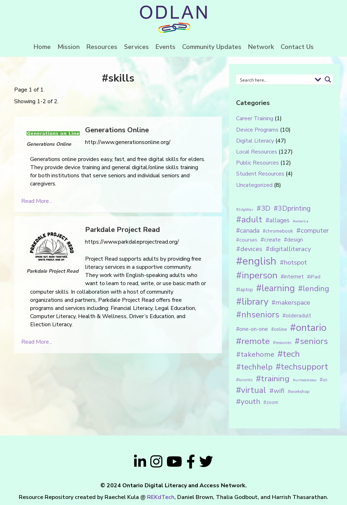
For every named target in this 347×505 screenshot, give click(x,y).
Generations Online (117, 130)
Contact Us (297, 47)
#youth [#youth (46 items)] (248, 401)
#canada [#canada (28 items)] (247, 230)
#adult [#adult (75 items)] (249, 219)
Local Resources (256, 152)
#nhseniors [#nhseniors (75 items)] (257, 314)
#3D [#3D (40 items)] (263, 208)
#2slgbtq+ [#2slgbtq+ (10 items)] (244, 209)
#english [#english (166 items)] (256, 261)
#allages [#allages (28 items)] (277, 220)
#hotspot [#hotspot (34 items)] (293, 262)
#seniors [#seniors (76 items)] (311, 341)
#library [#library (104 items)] (252, 301)
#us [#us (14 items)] (324, 380)
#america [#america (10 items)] (300, 221)
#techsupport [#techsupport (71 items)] (302, 366)
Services (136, 47)
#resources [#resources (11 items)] (282, 342)
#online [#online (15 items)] (279, 329)
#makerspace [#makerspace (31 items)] (291, 302)
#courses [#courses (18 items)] (246, 239)
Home (42, 47)
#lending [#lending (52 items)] (313, 288)
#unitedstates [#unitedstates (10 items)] (305, 380)
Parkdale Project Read (122, 229)
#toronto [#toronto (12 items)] (244, 380)
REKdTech (160, 497)
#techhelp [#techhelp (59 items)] (254, 366)
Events (165, 47)
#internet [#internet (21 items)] (292, 276)
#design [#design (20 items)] (293, 239)
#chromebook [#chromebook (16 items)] (278, 231)
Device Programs (257, 130)
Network (261, 47)
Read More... (36, 201)
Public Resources (257, 163)
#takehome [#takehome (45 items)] (255, 354)
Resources (101, 47)
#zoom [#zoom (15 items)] (270, 402)
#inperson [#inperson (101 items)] (257, 275)
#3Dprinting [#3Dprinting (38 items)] (292, 208)
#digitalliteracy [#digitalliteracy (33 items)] (288, 248)
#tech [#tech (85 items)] (289, 354)
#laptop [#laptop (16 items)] (244, 289)
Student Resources (260, 174)
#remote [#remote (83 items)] (253, 341)
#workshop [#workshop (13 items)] (298, 391)
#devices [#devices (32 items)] (249, 249)
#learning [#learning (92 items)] (275, 288)
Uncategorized (254, 185)
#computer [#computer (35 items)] (312, 230)
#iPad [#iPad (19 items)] (313, 276)
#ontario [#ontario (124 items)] (308, 327)
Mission (68, 47)
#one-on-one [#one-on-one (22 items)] (252, 329)
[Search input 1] (275, 79)
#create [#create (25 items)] (271, 239)
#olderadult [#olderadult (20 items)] (296, 315)
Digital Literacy (255, 141)
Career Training (254, 118)
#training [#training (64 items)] (273, 378)
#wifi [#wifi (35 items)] (277, 390)
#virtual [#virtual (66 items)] (251, 390)
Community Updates (211, 47)
